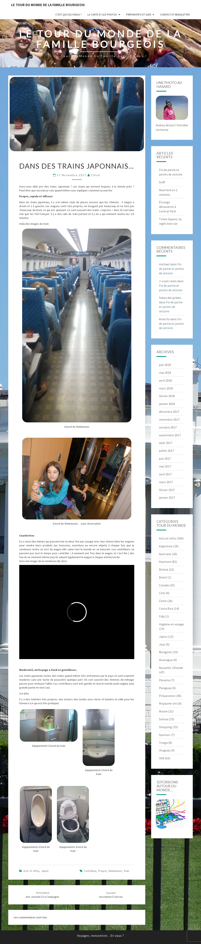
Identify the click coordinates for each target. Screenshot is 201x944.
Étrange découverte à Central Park (167, 206)
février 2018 (167, 396)
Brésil (163, 577)
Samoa (163, 719)
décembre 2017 (169, 412)
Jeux (162, 644)
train (126, 871)
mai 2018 (165, 373)
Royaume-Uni (168, 703)
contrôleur (90, 871)
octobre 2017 (168, 427)
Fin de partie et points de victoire (171, 268)
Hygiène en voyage (171, 624)
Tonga (163, 743)
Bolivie (163, 569)
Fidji (161, 616)
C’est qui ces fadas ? (68, 14)
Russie (163, 711)
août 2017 (165, 443)
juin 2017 (165, 458)
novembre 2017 (169, 419)
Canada (164, 585)
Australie (165, 554)
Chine (163, 601)
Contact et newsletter (175, 14)
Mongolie (165, 652)
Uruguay (164, 750)
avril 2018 (165, 380)
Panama (164, 680)
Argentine (166, 546)
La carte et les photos (102, 14)
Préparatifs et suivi (138, 14)
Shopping (165, 727)
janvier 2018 (167, 404)
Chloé (95, 175)
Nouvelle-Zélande (171, 668)
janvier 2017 (167, 497)
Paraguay (165, 688)
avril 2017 (165, 474)
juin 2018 (165, 365)
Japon (44, 871)
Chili (162, 593)
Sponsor (164, 735)
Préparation (167, 696)
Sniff (162, 182)
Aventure (165, 562)
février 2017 (167, 490)
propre (102, 871)
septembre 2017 (170, 435)
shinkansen (115, 871)
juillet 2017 (166, 451)
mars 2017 (166, 482)
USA (161, 758)
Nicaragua (166, 660)
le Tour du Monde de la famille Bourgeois (48, 5)
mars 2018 (166, 388)
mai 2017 (165, 466)
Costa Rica (166, 608)
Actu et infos (31, 871)
